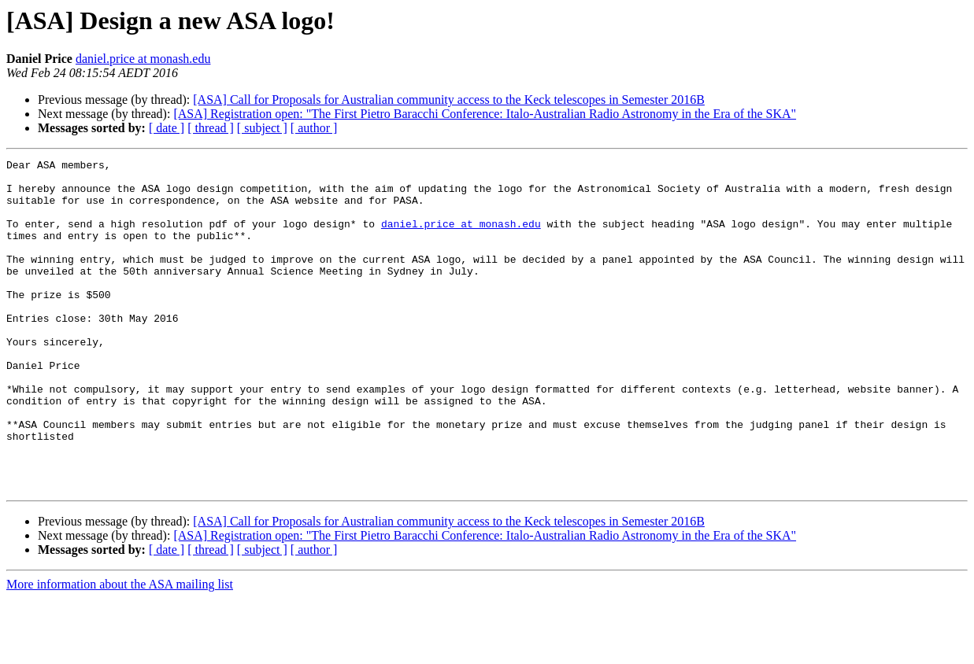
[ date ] (166, 128)
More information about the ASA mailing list (119, 650)
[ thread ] (210, 128)
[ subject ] (262, 128)
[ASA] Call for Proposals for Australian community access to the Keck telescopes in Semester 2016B (449, 99)
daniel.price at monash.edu (143, 58)
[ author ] (314, 128)
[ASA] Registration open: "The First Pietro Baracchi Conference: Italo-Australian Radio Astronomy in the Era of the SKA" (484, 113)
